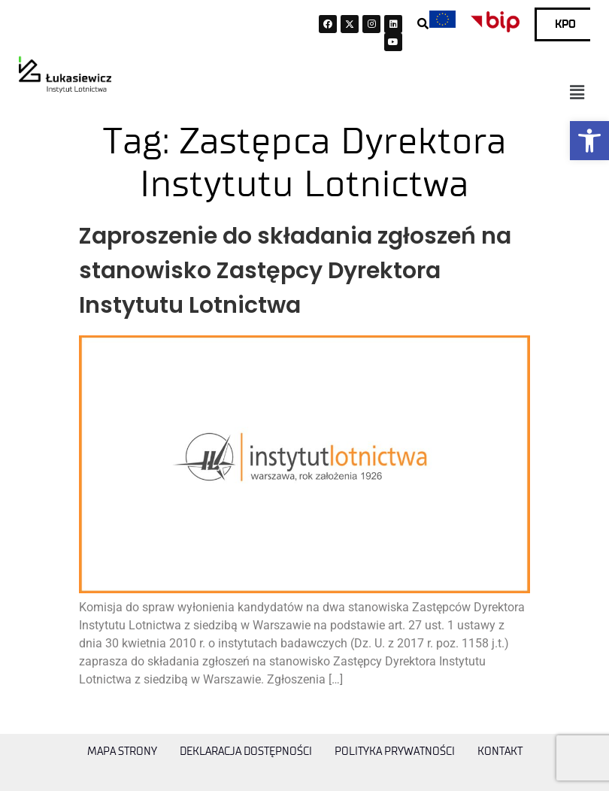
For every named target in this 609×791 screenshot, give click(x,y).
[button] (589, 140)
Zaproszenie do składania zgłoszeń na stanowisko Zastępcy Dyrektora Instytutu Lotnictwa (295, 270)
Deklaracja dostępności (246, 752)
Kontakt (500, 752)
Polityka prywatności (395, 752)
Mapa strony (122, 752)
